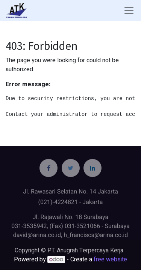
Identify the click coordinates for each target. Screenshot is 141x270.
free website (110, 259)
